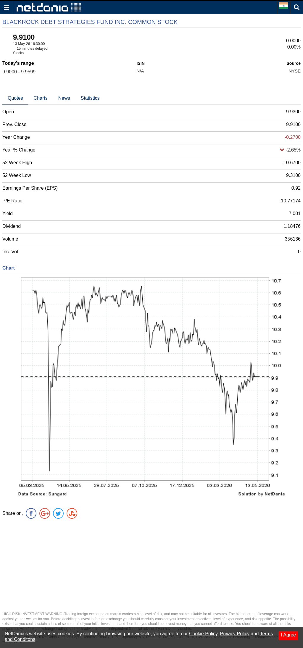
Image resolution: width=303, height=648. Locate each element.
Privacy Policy (235, 633)
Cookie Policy (203, 633)
